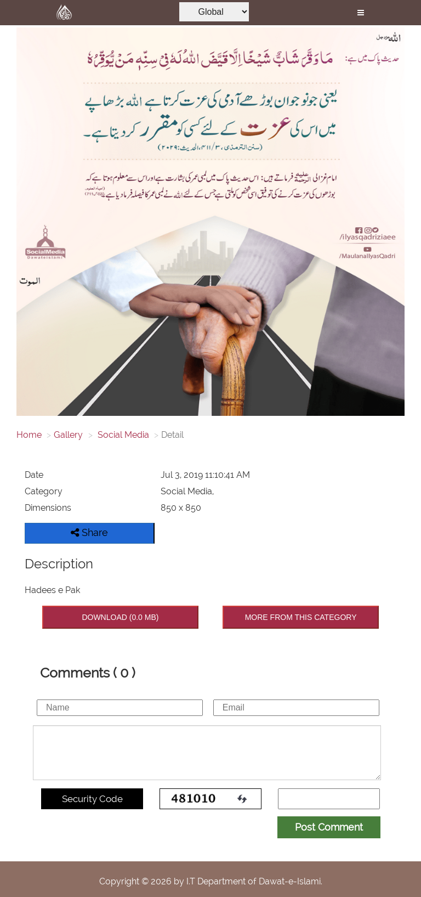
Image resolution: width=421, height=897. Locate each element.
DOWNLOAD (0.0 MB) (120, 617)
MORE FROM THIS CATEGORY (301, 617)
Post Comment (329, 827)
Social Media (122, 435)
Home (29, 435)
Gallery (68, 435)
